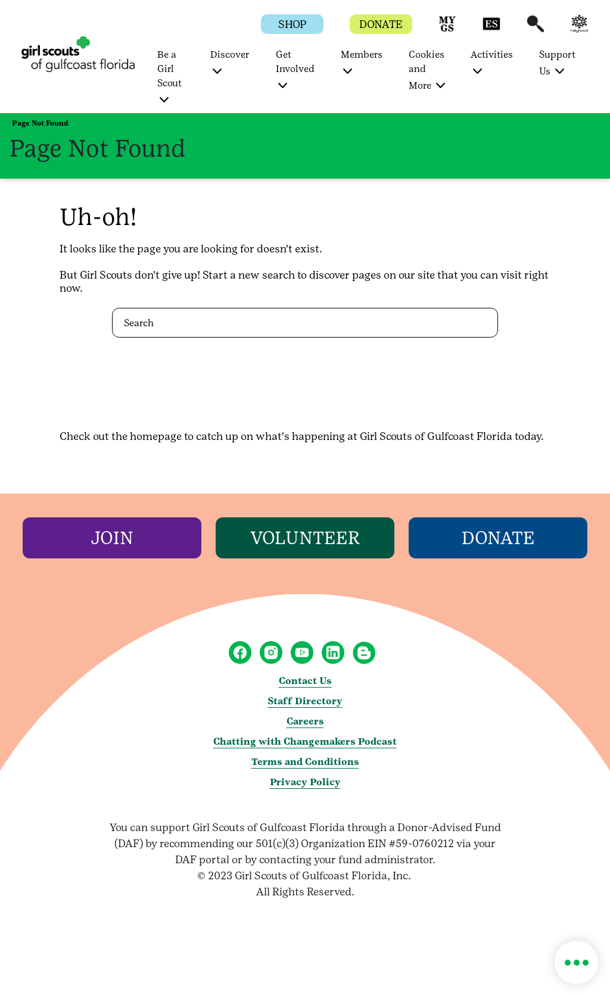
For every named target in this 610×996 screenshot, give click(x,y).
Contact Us (305, 680)
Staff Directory (305, 701)
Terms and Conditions (305, 761)
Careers (305, 721)
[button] (447, 29)
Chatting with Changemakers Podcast (305, 741)
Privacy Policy (305, 782)
